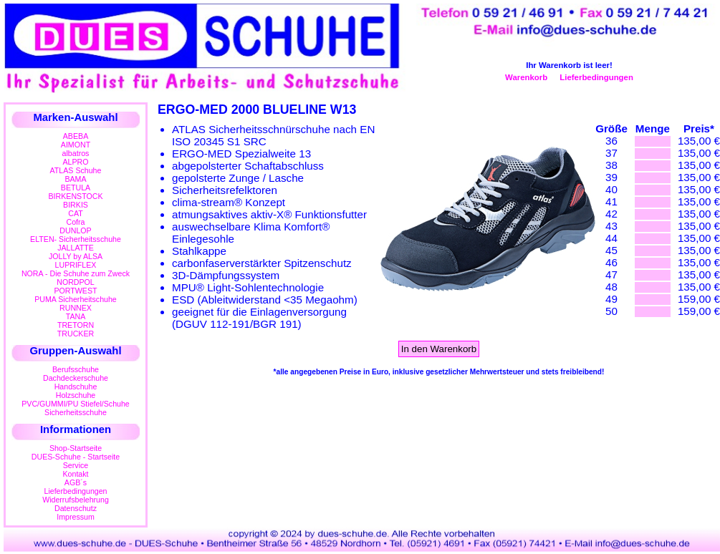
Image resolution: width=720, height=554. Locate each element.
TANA (76, 316)
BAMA (75, 179)
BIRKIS (75, 204)
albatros (76, 153)
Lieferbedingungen (596, 77)
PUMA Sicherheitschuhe (75, 299)
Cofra (76, 222)
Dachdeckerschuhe (75, 378)
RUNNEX (75, 307)
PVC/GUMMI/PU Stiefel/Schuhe (75, 403)
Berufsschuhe (75, 369)
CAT (75, 213)
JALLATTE (75, 247)
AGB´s (75, 482)
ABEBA (75, 136)
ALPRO (75, 161)
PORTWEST (75, 290)
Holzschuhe (76, 395)
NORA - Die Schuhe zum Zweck (75, 273)
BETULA (75, 187)
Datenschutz (75, 508)
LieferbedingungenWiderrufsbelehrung (75, 495)
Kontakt (75, 474)
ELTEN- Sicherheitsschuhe (75, 239)
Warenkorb (526, 77)
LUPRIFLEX (76, 265)
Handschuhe (75, 386)
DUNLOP (75, 230)
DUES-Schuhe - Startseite (76, 456)
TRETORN (75, 325)
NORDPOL (76, 282)
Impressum (76, 516)
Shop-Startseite (75, 448)
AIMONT (75, 144)
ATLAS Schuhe (76, 170)
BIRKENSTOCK (76, 196)
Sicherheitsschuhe (75, 412)
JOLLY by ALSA (75, 256)
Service (75, 465)
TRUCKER (75, 333)
